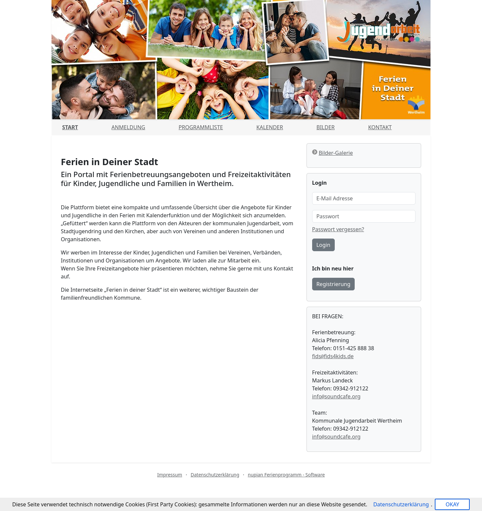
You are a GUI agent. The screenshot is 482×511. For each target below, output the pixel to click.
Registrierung (333, 284)
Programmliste (201, 127)
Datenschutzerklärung (215, 474)
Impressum (169, 474)
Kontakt (380, 127)
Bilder (325, 127)
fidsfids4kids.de (333, 356)
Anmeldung (128, 127)
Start (70, 127)
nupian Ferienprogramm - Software (286, 474)
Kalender (269, 127)
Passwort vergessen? (338, 229)
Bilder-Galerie (336, 152)
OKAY (452, 504)
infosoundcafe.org (336, 396)
